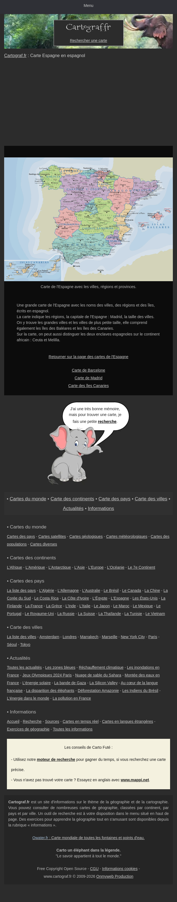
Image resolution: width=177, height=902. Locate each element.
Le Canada (131, 590)
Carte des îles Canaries (88, 385)
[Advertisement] (88, 104)
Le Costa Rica (46, 598)
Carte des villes (151, 498)
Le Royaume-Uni (39, 613)
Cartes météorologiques (126, 536)
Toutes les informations (72, 729)
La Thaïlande (109, 613)
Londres (70, 637)
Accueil (13, 721)
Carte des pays (114, 498)
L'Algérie (46, 590)
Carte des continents (72, 498)
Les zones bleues (60, 667)
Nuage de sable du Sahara (98, 675)
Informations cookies (119, 868)
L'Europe (96, 567)
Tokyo (25, 644)
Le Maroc (121, 606)
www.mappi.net (135, 780)
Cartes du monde (28, 498)
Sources (52, 721)
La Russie (65, 613)
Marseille (109, 637)
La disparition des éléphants (50, 690)
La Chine (152, 590)
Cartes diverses (43, 544)
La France (34, 606)
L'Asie (79, 567)
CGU (94, 868)
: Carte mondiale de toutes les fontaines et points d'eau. (88, 838)
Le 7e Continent (141, 567)
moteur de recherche (56, 759)
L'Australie (91, 590)
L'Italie (84, 606)
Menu (88, 5)
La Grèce (54, 606)
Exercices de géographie (28, 729)
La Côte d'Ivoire (75, 598)
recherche (107, 421)
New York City (133, 637)
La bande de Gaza (70, 683)
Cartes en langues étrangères (127, 721)
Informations (101, 508)
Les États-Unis (145, 598)
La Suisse (86, 613)
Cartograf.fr (15, 55)
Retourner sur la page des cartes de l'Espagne (88, 357)
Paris (152, 637)
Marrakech (89, 637)
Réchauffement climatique (101, 667)
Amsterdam (49, 637)
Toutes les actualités (24, 667)
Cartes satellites (52, 536)
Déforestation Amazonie (98, 690)
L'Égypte (99, 598)
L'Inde (71, 606)
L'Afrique (14, 567)
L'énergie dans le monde (28, 698)
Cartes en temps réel (81, 721)
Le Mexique (143, 606)
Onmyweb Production (114, 876)
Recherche (32, 721)
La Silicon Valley (103, 683)
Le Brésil (111, 590)
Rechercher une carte (88, 40)
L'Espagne (120, 598)
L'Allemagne (68, 590)
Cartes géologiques (86, 536)
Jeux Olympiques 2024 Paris (47, 675)
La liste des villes (21, 637)
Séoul (12, 644)
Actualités (73, 508)
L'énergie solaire (36, 683)
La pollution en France (72, 698)
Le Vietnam (155, 613)
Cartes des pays (21, 536)
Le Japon (102, 606)
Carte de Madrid (88, 378)
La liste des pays (21, 590)
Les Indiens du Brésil (140, 690)
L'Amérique (35, 567)
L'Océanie (115, 567)
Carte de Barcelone (88, 370)
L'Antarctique (59, 567)
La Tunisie (133, 613)
